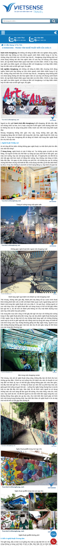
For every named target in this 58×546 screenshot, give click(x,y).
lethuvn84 (15, 40)
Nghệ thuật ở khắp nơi (10, 143)
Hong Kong (7, 151)
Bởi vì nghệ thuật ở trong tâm (13, 538)
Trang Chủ (28, 7)
